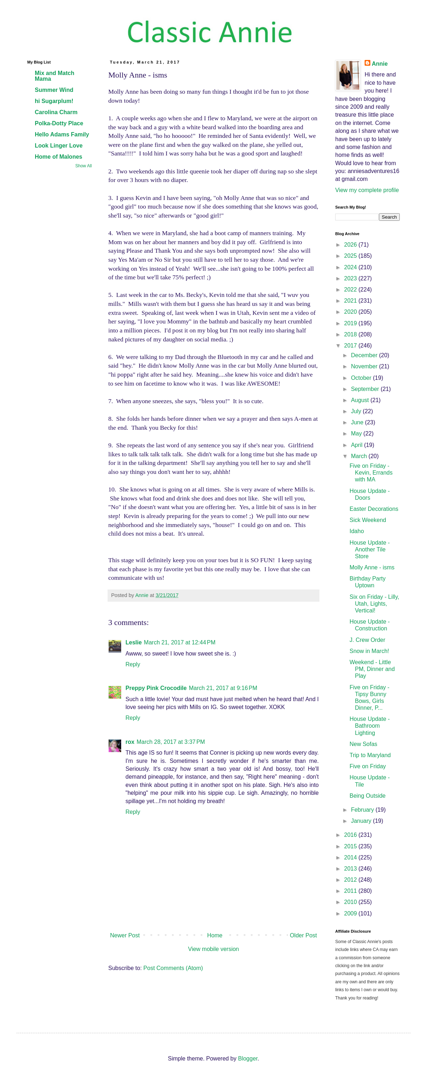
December (365, 355)
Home (215, 935)
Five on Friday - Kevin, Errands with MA (371, 472)
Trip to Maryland (370, 755)
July (357, 411)
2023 (351, 278)
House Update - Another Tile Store (370, 549)
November (365, 366)
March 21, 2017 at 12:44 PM (179, 642)
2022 (351, 289)
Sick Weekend (368, 520)
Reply (132, 664)
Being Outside (368, 796)
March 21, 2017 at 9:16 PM (223, 688)
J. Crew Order (367, 640)
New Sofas (363, 744)
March (360, 456)
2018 (351, 334)
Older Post (303, 935)
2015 (351, 846)
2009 (351, 913)
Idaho (357, 531)
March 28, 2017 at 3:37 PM (171, 742)
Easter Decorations (374, 509)
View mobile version (213, 949)
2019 (351, 323)
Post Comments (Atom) (173, 968)
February (363, 810)
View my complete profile (367, 190)
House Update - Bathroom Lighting (370, 726)
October (362, 378)
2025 (351, 256)
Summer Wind (54, 90)
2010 (351, 902)
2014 (351, 857)
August (360, 400)
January (362, 821)
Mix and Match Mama (54, 76)
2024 (351, 267)
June (358, 422)
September (366, 389)
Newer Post (125, 935)
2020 (351, 312)
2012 (351, 880)
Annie (380, 64)
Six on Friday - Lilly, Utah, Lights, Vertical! (374, 604)
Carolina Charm (56, 112)
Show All (83, 165)
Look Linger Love (58, 146)
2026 (351, 245)
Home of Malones (58, 157)
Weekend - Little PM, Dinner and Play (372, 669)
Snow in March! (369, 651)
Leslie (133, 642)
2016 (351, 835)
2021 (351, 301)
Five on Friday (368, 766)
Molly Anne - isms (372, 567)
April (357, 445)
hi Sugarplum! (54, 101)
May (357, 433)
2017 (351, 345)
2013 (351, 869)
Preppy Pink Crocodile (156, 688)
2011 (351, 891)
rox (129, 742)
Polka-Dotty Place (59, 123)
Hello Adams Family (62, 134)
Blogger (247, 1058)
